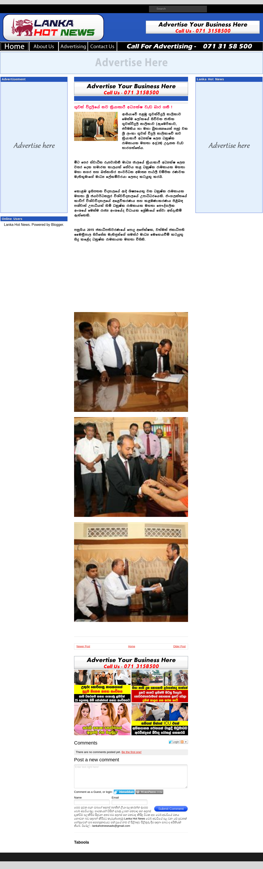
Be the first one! (132, 752)
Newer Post (83, 646)
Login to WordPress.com (149, 792)
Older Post (179, 646)
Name (78, 797)
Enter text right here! (130, 776)
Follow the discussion (184, 742)
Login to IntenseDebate (124, 792)
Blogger (57, 224)
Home (131, 646)
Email (115, 797)
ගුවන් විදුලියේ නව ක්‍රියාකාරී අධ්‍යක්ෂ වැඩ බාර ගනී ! (123, 107)
